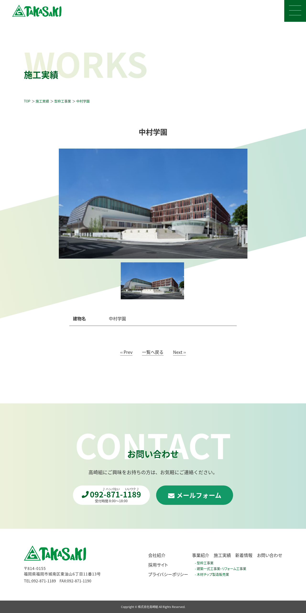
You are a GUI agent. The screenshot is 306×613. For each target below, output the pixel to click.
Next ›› (179, 352)
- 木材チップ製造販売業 (212, 574)
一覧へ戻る (153, 352)
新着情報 (243, 555)
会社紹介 (156, 555)
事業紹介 (200, 555)
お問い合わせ (269, 555)
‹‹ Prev (126, 352)
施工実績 (222, 555)
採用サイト (158, 565)
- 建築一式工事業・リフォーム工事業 (220, 568)
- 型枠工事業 (204, 562)
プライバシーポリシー (168, 574)
